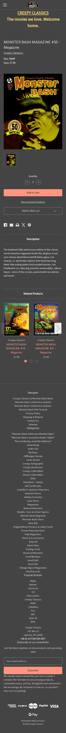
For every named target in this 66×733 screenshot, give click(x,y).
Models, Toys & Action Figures (33, 512)
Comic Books (33, 459)
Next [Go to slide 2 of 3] (57, 328)
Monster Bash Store (33, 519)
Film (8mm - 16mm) (33, 482)
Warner (33, 584)
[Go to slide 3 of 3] (36, 361)
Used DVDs (33, 560)
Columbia (33, 606)
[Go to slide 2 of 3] (31, 361)
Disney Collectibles (33, 474)
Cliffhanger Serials (33, 456)
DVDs (33, 478)
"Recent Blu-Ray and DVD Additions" (33, 441)
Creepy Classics (33, 599)
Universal (33, 588)
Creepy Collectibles (33, 471)
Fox (33, 610)
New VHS (33, 523)
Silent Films (33, 545)
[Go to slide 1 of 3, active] (25, 361)
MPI (33, 614)
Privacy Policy (33, 413)
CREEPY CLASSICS (33, 13)
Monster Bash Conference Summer (33, 405)
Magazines (33, 504)
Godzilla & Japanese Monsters (33, 489)
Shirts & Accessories (33, 538)
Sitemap (33, 424)
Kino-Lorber (33, 595)
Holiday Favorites (33, 497)
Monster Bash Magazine (33, 515)
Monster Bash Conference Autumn (33, 402)
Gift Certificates (33, 485)
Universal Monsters (33, 552)
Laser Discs (33, 500)
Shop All (33, 541)
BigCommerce (38, 720)
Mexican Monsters (33, 508)
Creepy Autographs (33, 463)
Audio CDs (33, 448)
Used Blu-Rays (33, 556)
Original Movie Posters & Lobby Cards (33, 526)
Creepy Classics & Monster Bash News (33, 398)
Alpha (33, 580)
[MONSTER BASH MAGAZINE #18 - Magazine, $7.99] (16, 319)
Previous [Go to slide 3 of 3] (4, 328)
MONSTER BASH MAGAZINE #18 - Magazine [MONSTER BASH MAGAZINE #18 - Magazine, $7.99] (16, 348)
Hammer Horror (33, 493)
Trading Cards (33, 549)
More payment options (33, 202)
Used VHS (33, 564)
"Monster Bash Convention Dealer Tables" (33, 437)
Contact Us (33, 420)
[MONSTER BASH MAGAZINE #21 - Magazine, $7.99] (46, 319)
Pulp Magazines (33, 534)
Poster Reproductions (33, 530)
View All (33, 618)
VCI (33, 592)
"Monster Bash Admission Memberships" (33, 433)
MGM (33, 603)
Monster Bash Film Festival (33, 409)
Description (33, 239)
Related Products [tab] (33, 293)
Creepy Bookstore (33, 467)
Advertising (33, 445)
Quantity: (33, 176)
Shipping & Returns (33, 417)
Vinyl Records (33, 571)
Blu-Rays (33, 452)
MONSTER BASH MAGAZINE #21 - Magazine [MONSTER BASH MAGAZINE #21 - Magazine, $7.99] (46, 348)
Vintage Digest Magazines (33, 567)
